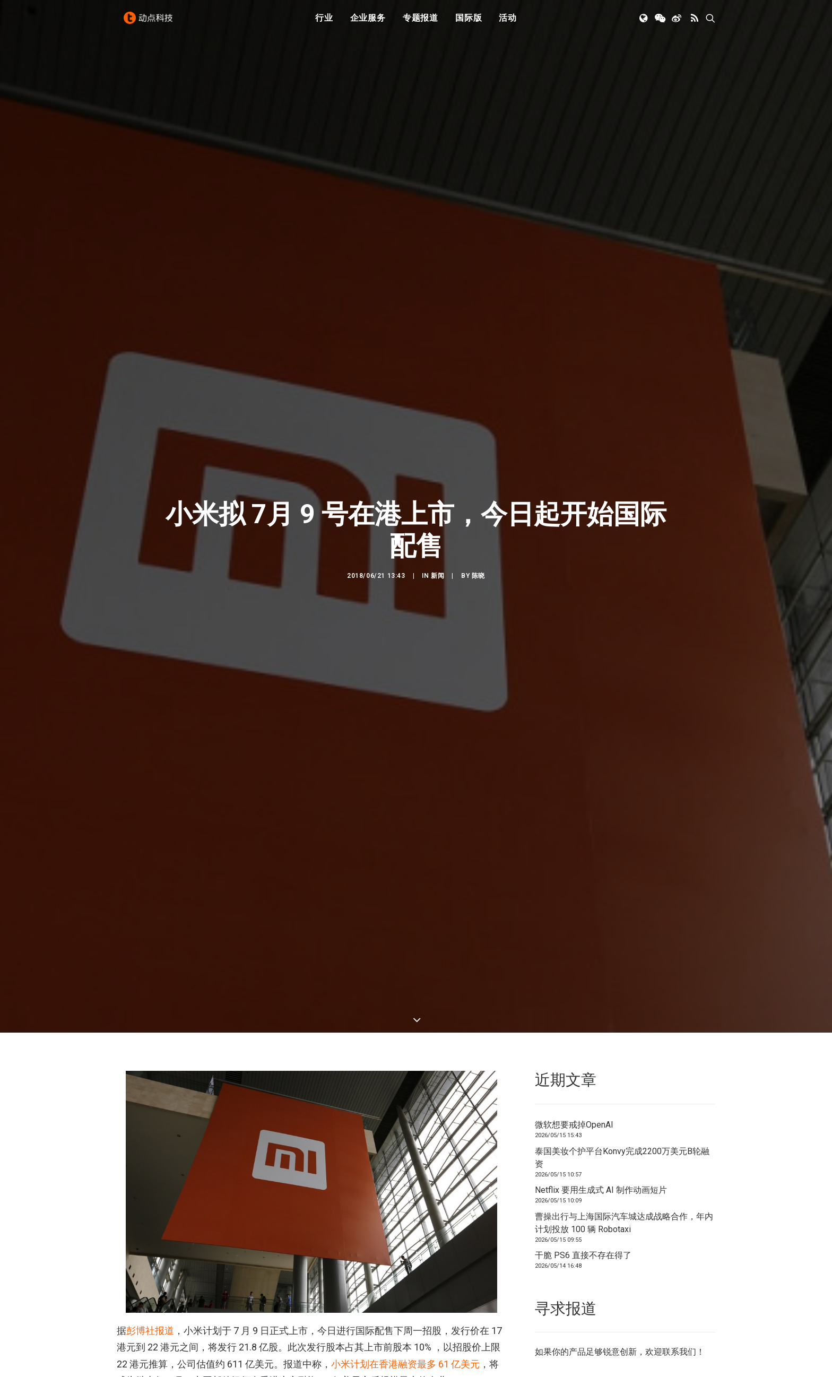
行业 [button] (324, 23)
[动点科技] (151, 22)
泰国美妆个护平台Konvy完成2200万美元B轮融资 (622, 947)
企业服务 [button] (368, 23)
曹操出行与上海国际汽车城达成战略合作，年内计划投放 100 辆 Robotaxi (624, 1012)
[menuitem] (324, 23)
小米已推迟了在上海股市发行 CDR (256, 1272)
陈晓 (478, 470)
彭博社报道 (150, 1119)
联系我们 (679, 1142)
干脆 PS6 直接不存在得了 (583, 1045)
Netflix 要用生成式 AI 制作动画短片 (601, 979)
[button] (644, 23)
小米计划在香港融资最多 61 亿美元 (405, 1153)
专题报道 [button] (420, 23)
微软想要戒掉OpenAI (574, 914)
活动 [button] (508, 23)
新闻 (437, 470)
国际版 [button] (468, 23)
